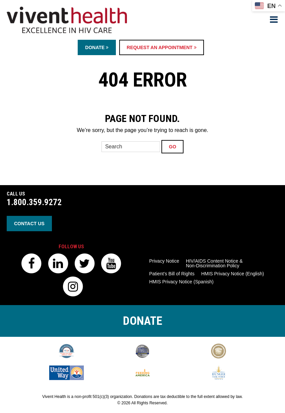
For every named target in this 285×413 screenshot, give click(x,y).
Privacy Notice (164, 261)
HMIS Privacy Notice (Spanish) (181, 281)
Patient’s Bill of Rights (172, 273)
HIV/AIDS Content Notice (214, 263)
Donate (97, 47)
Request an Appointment (161, 47)
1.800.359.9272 (34, 202)
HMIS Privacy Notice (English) (232, 273)
